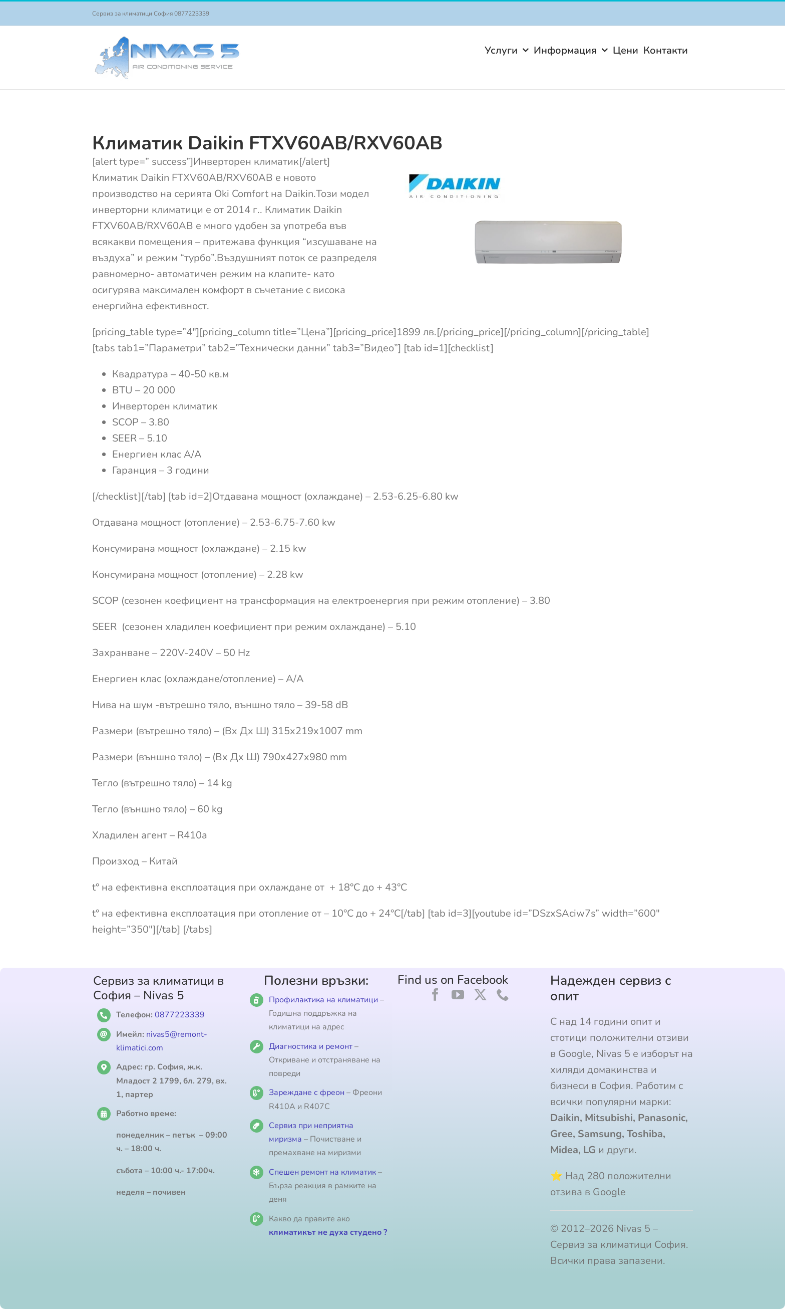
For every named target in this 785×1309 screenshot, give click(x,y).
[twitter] (480, 994)
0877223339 (180, 1014)
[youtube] (458, 994)
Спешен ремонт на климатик (322, 1172)
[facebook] (435, 994)
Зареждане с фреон (306, 1092)
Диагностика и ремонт (311, 1046)
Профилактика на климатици (323, 999)
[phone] (503, 994)
